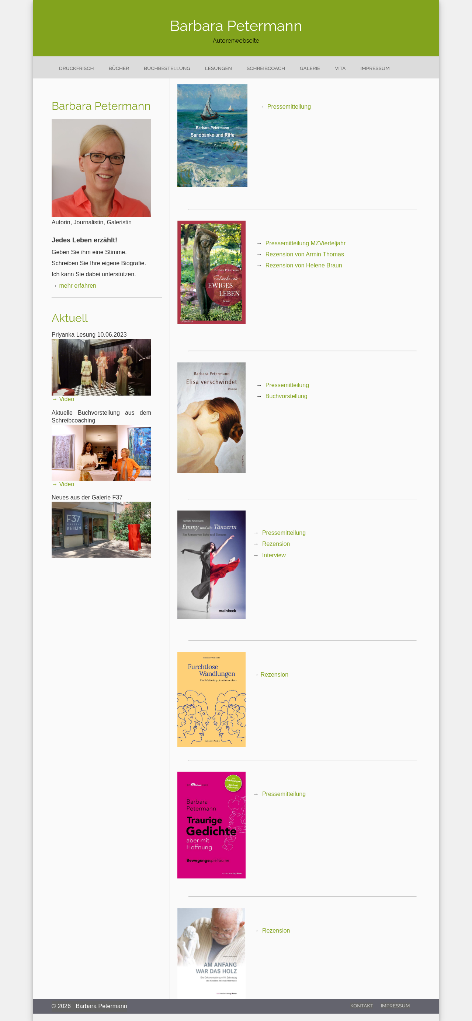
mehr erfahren (77, 286)
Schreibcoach (266, 68)
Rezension (276, 544)
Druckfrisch (76, 68)
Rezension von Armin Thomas (305, 254)
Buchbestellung (167, 68)
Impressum (375, 68)
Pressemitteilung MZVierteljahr (306, 243)
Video (66, 399)
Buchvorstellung (287, 396)
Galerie (310, 68)
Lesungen (218, 68)
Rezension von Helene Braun (304, 265)
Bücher (118, 68)
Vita (340, 68)
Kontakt (361, 1005)
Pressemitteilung (289, 106)
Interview (274, 555)
